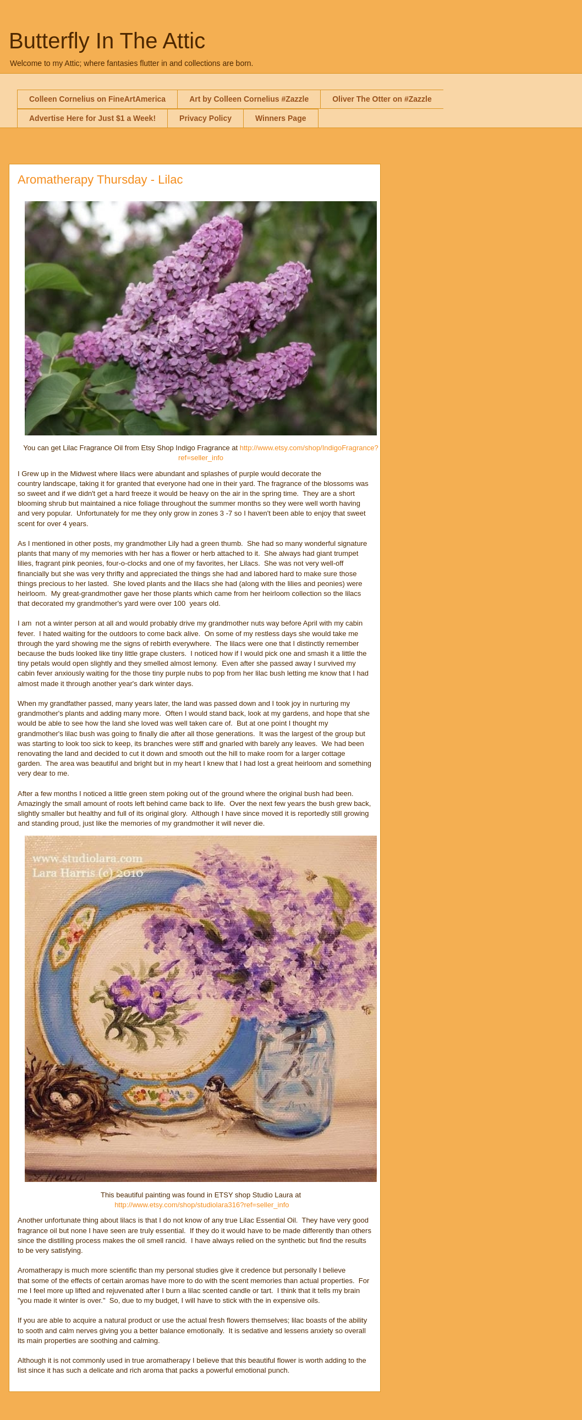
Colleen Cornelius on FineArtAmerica (97, 99)
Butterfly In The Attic (107, 41)
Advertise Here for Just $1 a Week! (92, 118)
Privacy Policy (205, 118)
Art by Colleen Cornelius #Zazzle (249, 99)
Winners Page (280, 118)
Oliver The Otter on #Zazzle (382, 99)
